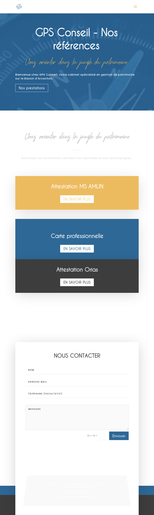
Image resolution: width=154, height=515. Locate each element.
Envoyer (118, 436)
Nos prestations (32, 88)
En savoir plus (77, 201)
